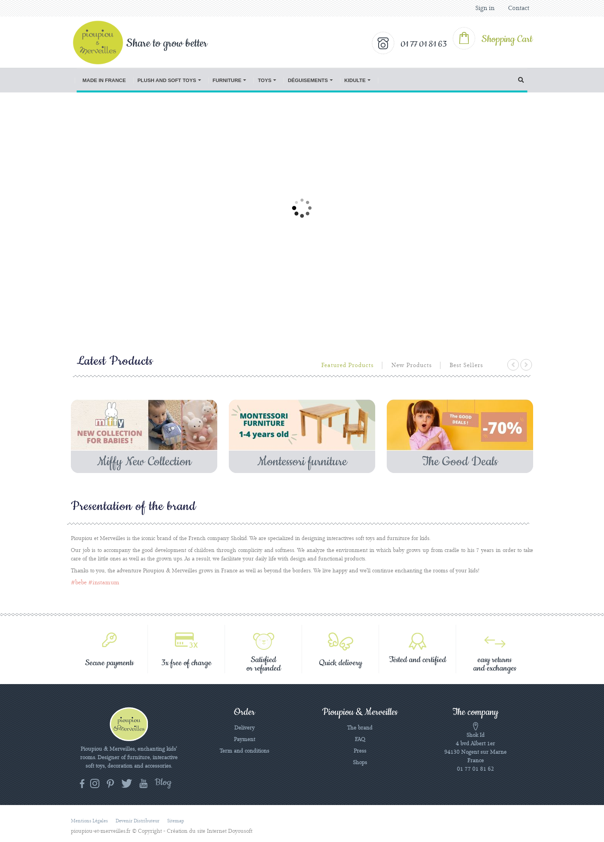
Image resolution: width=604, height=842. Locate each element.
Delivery (244, 728)
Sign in (485, 8)
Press (360, 751)
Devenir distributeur (137, 821)
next (526, 365)
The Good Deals (460, 462)
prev (513, 365)
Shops (360, 763)
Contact (518, 8)
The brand (359, 728)
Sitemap (175, 821)
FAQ (360, 739)
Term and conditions (244, 751)
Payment (244, 739)
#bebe (79, 582)
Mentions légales (89, 821)
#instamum (103, 582)
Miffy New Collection (144, 462)
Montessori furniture (302, 462)
